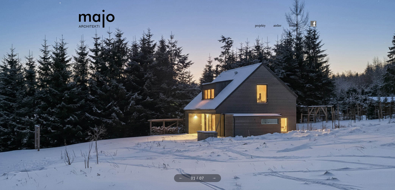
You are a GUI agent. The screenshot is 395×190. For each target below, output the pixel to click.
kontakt (294, 25)
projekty (260, 25)
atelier (277, 25)
